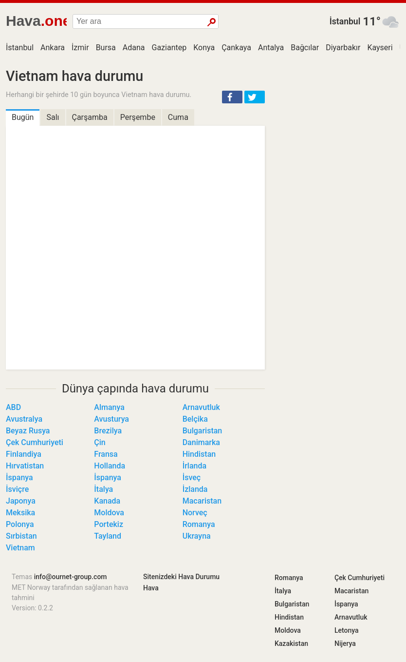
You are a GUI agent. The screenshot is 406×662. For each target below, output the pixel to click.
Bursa (106, 47)
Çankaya (236, 47)
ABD (13, 407)
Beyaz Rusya (28, 430)
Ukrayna (197, 536)
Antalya (271, 47)
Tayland (107, 536)
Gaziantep (169, 47)
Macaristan (202, 501)
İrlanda (194, 465)
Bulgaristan (202, 430)
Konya (204, 47)
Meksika (20, 512)
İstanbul (345, 21)
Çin (99, 442)
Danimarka (201, 442)
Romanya (199, 524)
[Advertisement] (338, 129)
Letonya (346, 630)
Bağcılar (305, 47)
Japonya (21, 501)
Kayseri (379, 47)
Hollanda (109, 465)
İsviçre (17, 489)
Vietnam (20, 547)
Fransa (105, 454)
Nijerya (345, 643)
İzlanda (195, 489)
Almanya (109, 407)
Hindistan (199, 454)
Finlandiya (23, 454)
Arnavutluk (201, 407)
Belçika (195, 419)
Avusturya (111, 419)
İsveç (192, 477)
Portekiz (108, 524)
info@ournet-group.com (70, 577)
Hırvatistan (25, 465)
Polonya (20, 524)
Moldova (109, 512)
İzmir (80, 47)
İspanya (19, 477)
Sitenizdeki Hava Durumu (181, 577)
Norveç (195, 512)
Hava (151, 588)
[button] (232, 97)
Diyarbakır (343, 47)
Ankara (52, 47)
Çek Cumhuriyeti (34, 442)
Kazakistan (291, 643)
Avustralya (24, 419)
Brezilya (108, 430)
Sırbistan (21, 536)
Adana (134, 47)
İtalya (103, 489)
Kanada (107, 501)
